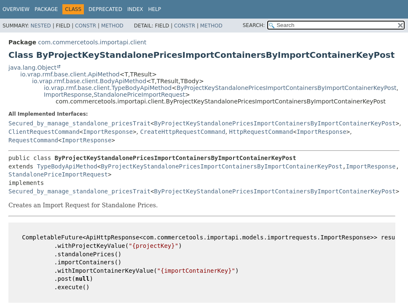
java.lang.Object (32, 67)
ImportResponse (68, 94)
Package (46, 9)
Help (154, 9)
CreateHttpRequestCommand (182, 131)
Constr (85, 26)
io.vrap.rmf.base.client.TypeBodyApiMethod (108, 87)
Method (112, 26)
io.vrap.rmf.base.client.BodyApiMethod (89, 81)
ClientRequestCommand (44, 131)
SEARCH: (254, 25)
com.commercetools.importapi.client (92, 42)
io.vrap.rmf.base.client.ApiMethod (70, 74)
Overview (16, 9)
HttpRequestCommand (261, 131)
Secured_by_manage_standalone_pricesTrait (79, 123)
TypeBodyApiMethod (67, 166)
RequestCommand (33, 140)
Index (135, 9)
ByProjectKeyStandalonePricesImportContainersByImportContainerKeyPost (286, 87)
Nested (40, 26)
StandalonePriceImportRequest (139, 94)
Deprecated (105, 9)
